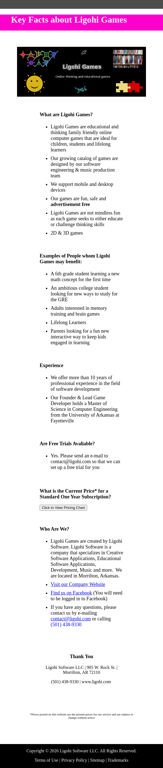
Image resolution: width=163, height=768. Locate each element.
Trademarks (117, 760)
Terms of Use (46, 760)
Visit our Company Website (78, 584)
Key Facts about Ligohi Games (69, 20)
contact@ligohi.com (71, 619)
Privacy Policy (74, 760)
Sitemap (97, 760)
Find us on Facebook (71, 593)
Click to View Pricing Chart (63, 508)
